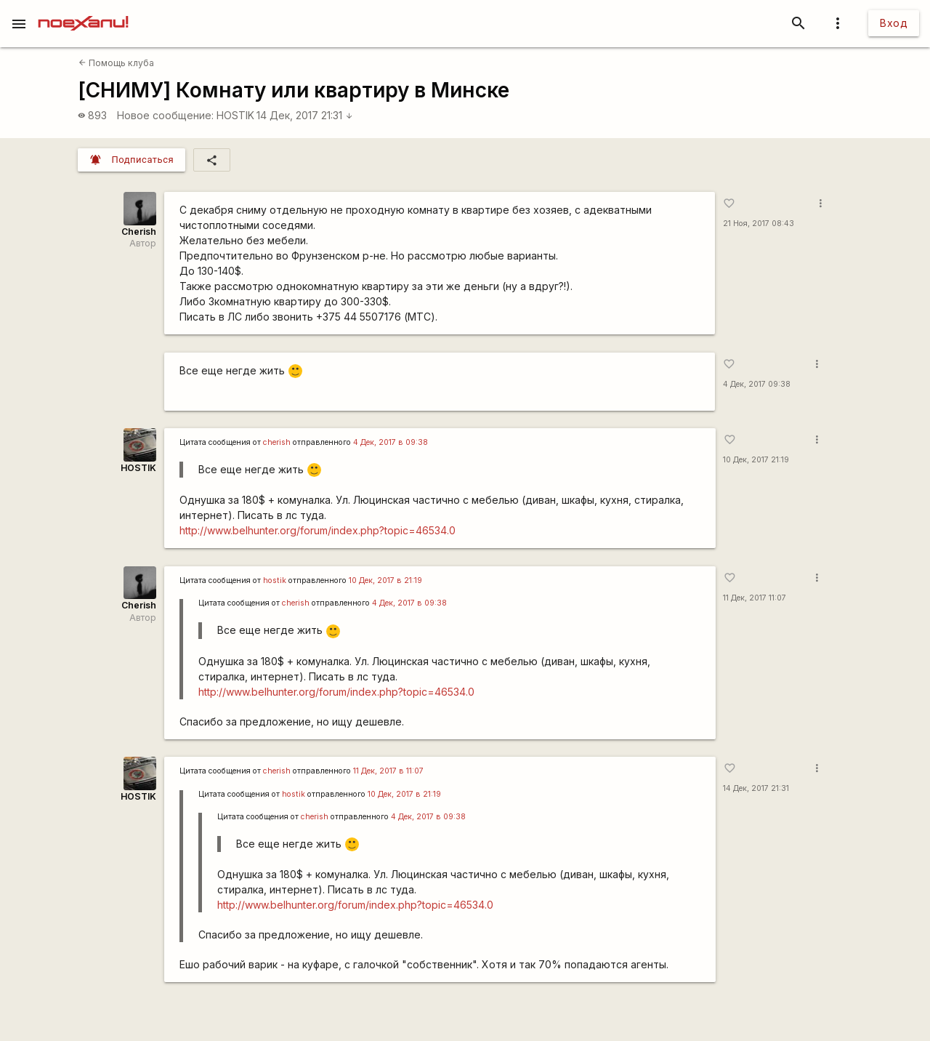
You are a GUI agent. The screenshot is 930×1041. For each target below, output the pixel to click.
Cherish (138, 231)
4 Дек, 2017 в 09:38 (390, 442)
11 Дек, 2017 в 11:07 (388, 771)
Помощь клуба (116, 62)
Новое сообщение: (165, 115)
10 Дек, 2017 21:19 (756, 460)
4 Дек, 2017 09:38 (756, 384)
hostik (274, 580)
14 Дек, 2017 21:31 (304, 115)
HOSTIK (235, 115)
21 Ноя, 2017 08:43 (758, 223)
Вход (893, 23)
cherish (277, 442)
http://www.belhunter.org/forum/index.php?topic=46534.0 (317, 530)
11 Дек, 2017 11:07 (754, 598)
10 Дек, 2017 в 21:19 (385, 580)
